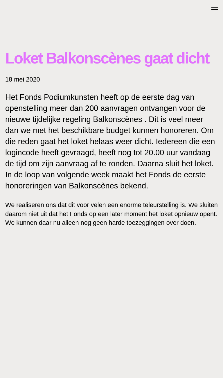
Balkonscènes (117, 119)
